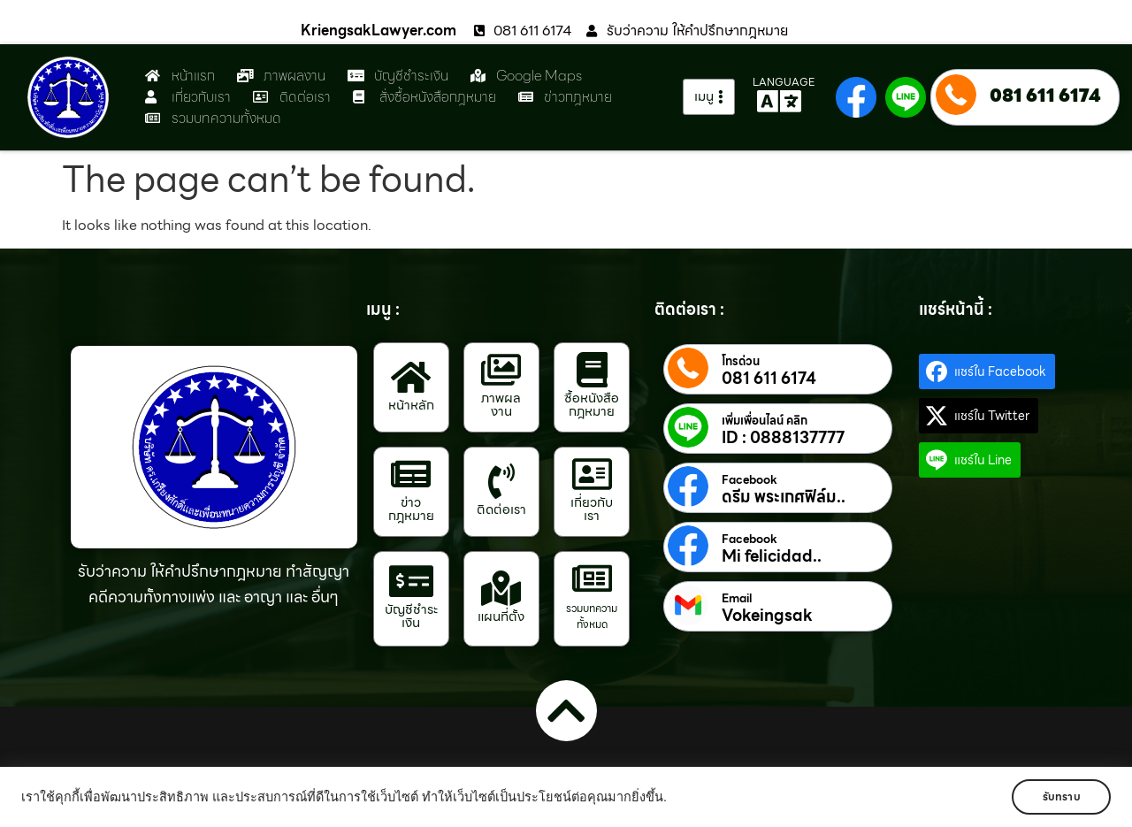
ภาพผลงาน (501, 404)
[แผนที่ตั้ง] (501, 588)
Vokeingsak (767, 616)
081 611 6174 (1045, 95)
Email (737, 599)
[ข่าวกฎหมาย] (411, 474)
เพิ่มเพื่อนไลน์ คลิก (764, 421)
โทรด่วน (741, 362)
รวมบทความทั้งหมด (591, 616)
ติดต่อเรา (501, 509)
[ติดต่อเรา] (501, 481)
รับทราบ (1059, 796)
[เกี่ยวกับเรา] (591, 474)
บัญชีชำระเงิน (411, 616)
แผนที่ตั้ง (501, 616)
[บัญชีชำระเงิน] (411, 581)
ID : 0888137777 (783, 438)
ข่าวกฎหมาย (411, 509)
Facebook (749, 480)
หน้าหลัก (411, 405)
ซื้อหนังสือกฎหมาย (591, 404)
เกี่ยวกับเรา (591, 509)
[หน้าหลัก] (411, 376)
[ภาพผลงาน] (501, 369)
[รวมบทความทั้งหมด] (591, 578)
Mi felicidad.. (772, 556)
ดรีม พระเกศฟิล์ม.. (783, 497)
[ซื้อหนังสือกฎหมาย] (591, 369)
